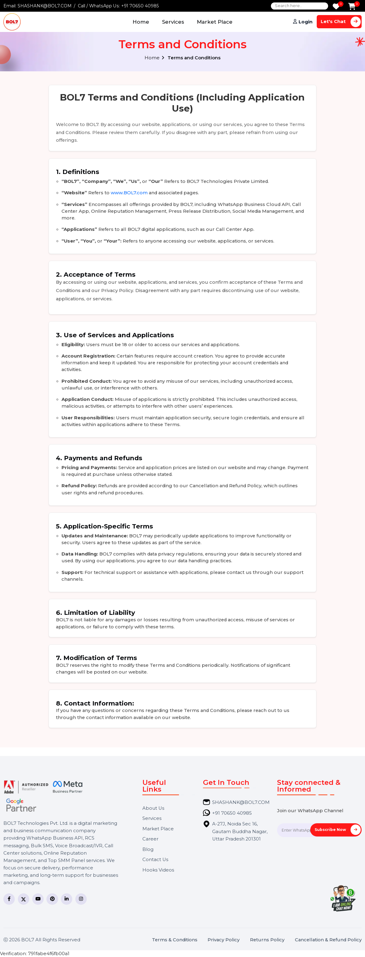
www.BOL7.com (129, 193)
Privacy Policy (224, 940)
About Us (153, 808)
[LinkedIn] (66, 899)
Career (150, 839)
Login (305, 22)
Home (141, 22)
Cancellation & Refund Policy (328, 940)
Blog (147, 849)
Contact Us (155, 859)
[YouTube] (38, 899)
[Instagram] (81, 899)
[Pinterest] (52, 899)
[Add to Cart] (352, 7)
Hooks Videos (158, 870)
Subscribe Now (338, 830)
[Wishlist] (336, 7)
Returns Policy (267, 940)
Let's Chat (341, 22)
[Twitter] (23, 899)
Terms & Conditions (174, 940)
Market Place (214, 22)
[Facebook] (9, 899)
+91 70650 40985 (140, 6)
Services (173, 22)
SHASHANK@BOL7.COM (45, 6)
